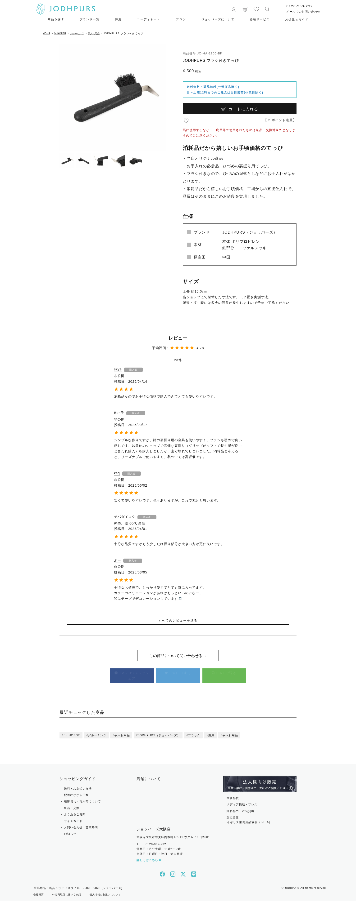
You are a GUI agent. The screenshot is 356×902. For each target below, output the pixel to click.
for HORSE (63, 33)
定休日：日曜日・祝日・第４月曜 (160, 855)
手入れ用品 (102, 33)
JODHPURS (291, 889)
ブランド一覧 (90, 19)
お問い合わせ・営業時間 (81, 829)
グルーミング (82, 33)
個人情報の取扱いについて (115, 896)
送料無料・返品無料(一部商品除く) (213, 87)
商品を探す (56, 19)
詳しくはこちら (149, 861)
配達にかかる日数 (76, 796)
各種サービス (260, 19)
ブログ (181, 19)
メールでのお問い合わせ (300, 11)
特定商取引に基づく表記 (71, 896)
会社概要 (39, 896)
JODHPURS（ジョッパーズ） (159, 737)
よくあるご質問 (75, 816)
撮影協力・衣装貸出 (240, 812)
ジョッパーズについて (217, 19)
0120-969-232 (297, 6)
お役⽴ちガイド (296, 19)
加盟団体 (260, 822)
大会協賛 (233, 799)
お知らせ (70, 835)
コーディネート (148, 19)
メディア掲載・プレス (242, 806)
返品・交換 (71, 809)
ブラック (194, 737)
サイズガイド (73, 822)
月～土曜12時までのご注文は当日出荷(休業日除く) (225, 92)
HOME (47, 33)
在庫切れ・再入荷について (82, 803)
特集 (118, 19)
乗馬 (211, 737)
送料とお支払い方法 (78, 790)
